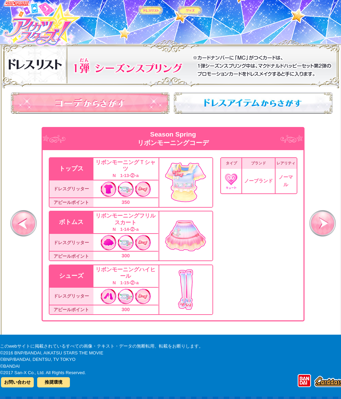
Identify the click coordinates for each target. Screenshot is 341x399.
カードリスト (127, 20)
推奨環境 (53, 382)
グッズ (214, 20)
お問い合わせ (17, 382)
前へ (23, 223)
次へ (322, 223)
